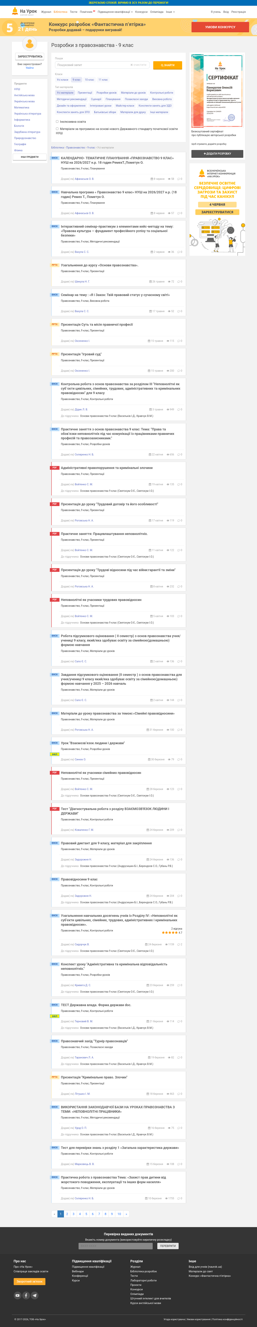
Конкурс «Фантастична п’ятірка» (210, 1276)
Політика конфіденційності (227, 1319)
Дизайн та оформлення (71, 105)
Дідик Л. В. (81, 409)
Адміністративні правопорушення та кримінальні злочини (107, 468)
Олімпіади (137, 1294)
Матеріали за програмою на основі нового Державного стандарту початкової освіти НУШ (117, 131)
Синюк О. (80, 759)
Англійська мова (24, 95)
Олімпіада (156, 12)
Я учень (216, 12)
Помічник (87, 12)
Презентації (85, 92)
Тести (73, 12)
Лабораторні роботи (143, 1280)
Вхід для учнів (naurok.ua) (205, 1266)
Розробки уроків (107, 92)
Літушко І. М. (82, 1093)
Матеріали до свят (201, 1271)
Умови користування (198, 1319)
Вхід (226, 12)
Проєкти (136, 1285)
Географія (20, 144)
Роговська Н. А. (84, 520)
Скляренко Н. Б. (84, 454)
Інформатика (22, 119)
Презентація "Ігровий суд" (81, 354)
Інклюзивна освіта (71, 121)
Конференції (80, 1276)
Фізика (18, 150)
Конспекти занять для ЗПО (73, 112)
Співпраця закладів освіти (31, 1271)
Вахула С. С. (82, 251)
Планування (113, 99)
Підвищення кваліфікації (115, 12)
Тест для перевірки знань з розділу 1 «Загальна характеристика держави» (120, 1148)
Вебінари (78, 1271)
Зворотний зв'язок (30, 1281)
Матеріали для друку (133, 112)
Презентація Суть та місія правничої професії (97, 324)
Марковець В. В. (84, 1164)
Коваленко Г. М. (84, 829)
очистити (138, 65)
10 (119, 1214)
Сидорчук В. (82, 944)
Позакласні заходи (136, 99)
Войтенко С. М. (84, 484)
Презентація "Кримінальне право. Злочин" (94, 1077)
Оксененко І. (82, 340)
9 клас (76, 79)
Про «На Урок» (23, 1266)
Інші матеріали (159, 112)
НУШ (17, 89)
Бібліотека (60, 12)
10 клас (89, 79)
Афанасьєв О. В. (84, 178)
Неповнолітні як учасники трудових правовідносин (101, 600)
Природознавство (25, 138)
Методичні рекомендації (72, 99)
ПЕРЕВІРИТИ (168, 1246)
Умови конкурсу (220, 27)
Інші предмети (30, 157)
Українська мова (24, 101)
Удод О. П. (81, 1127)
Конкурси (141, 12)
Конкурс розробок (97, 24)
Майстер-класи (125, 105)
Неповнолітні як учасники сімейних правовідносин (101, 773)
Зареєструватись (30, 56)
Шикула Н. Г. (82, 281)
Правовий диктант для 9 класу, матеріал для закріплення (106, 843)
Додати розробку (217, 153)
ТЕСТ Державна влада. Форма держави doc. (96, 1005)
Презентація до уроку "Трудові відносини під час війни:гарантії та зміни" (118, 570)
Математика (21, 107)
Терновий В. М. (84, 1021)
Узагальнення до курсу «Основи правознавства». (99, 265)
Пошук (59, 58)
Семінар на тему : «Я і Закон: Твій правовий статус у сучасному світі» (115, 295)
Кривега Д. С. (83, 985)
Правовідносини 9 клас (79, 879)
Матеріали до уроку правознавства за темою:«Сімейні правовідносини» (118, 713)
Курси (76, 1280)
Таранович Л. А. (84, 1057)
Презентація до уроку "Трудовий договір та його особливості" (109, 504)
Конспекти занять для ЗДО (155, 105)
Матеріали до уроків (133, 92)
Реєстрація (238, 12)
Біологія (19, 125)
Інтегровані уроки (100, 105)
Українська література (27, 113)
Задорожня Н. (83, 859)
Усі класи (62, 79)
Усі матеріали (65, 92)
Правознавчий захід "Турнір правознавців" (94, 1041)
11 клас (103, 79)
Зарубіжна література (27, 131)
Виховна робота (162, 99)
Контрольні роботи (161, 92)
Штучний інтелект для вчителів (150, 1298)
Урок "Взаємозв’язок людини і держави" (93, 743)
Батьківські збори (105, 112)
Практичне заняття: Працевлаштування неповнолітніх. (104, 534)
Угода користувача (174, 1319)
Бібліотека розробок (143, 1271)
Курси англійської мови (145, 1303)
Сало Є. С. (81, 661)
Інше (170, 12)
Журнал (46, 12)
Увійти (30, 67)
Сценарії (96, 99)
